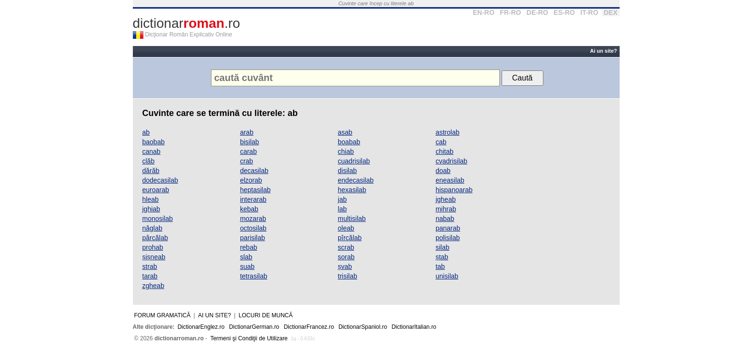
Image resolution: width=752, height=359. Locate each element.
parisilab (252, 238)
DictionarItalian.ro (413, 327)
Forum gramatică (162, 315)
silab (442, 247)
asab (345, 132)
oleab (346, 228)
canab (151, 151)
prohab (153, 247)
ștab (441, 257)
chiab (345, 151)
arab (246, 132)
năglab (152, 228)
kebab (249, 209)
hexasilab (352, 190)
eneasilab (449, 180)
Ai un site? (603, 51)
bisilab (249, 142)
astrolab (447, 132)
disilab (347, 170)
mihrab (445, 209)
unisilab (446, 276)
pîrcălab (350, 238)
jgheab (445, 199)
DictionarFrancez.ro (309, 327)
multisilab (351, 218)
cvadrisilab (451, 161)
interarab (253, 199)
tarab (150, 276)
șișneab (153, 257)
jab (342, 199)
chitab (444, 151)
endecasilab (356, 180)
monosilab (157, 218)
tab (440, 266)
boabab (349, 142)
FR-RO (510, 12)
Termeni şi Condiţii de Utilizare (248, 338)
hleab (150, 199)
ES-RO (564, 12)
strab (149, 266)
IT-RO (589, 12)
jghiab (151, 209)
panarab (447, 228)
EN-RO (483, 12)
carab (248, 151)
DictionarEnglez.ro (200, 327)
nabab (444, 218)
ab (146, 132)
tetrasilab (253, 276)
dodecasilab (160, 180)
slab (246, 257)
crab (246, 161)
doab (442, 170)
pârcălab (155, 238)
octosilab (253, 228)
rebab (248, 247)
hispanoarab (453, 190)
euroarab (155, 190)
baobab (153, 142)
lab (342, 209)
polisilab (447, 238)
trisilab (347, 276)
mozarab (253, 218)
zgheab (153, 286)
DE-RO (537, 12)
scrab (346, 247)
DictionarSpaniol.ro (363, 327)
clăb (148, 161)
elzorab (251, 180)
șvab (345, 266)
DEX (611, 12)
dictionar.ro (186, 23)
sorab (346, 257)
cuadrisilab (354, 161)
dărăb (151, 170)
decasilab (254, 170)
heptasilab (255, 190)
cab (440, 142)
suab (247, 266)
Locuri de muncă (266, 315)
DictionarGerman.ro (254, 327)
